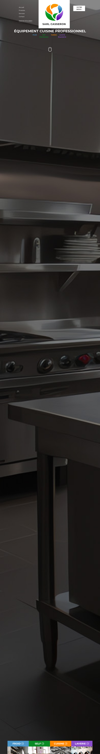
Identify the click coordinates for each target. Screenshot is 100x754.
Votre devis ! (79, 8)
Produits (22, 10)
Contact (22, 16)
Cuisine (54, 35)
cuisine (60, 743)
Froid (35, 35)
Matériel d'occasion (25, 21)
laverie (82, 743)
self (39, 743)
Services (22, 13)
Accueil (21, 7)
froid (18, 743)
